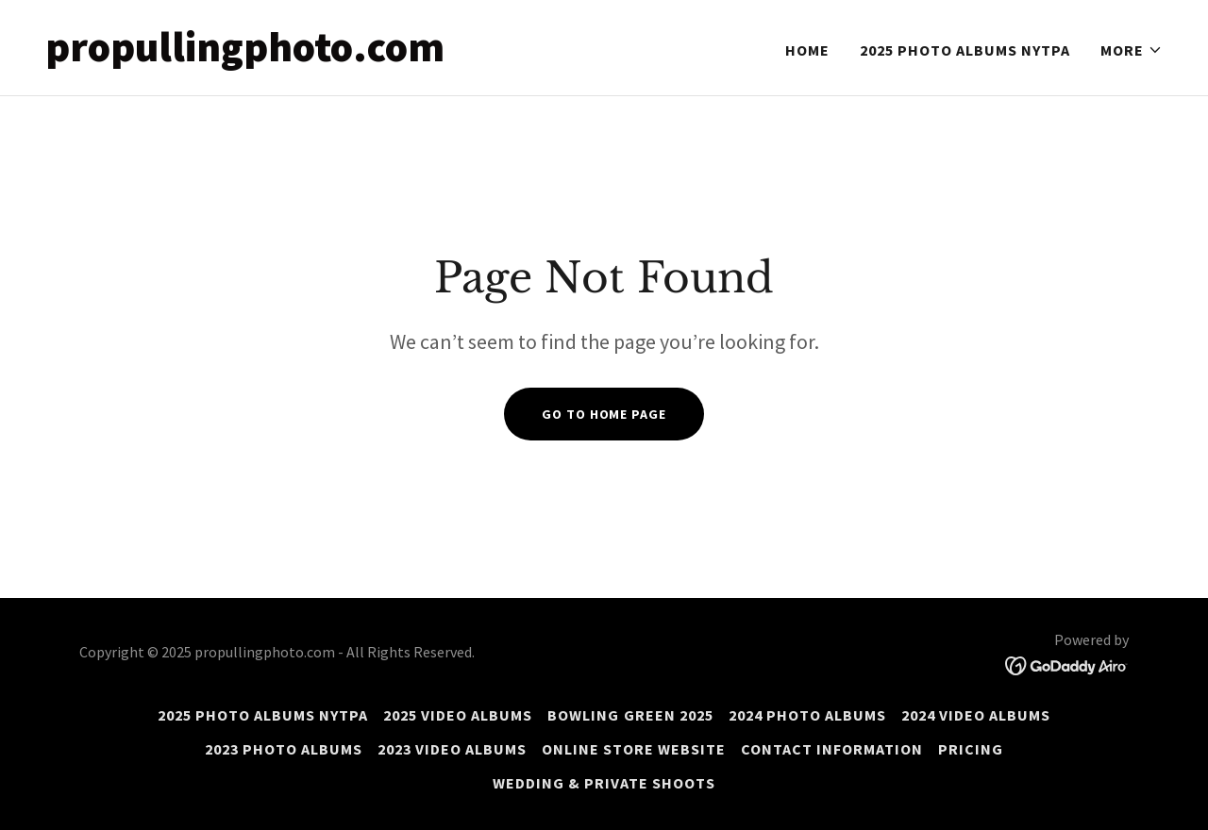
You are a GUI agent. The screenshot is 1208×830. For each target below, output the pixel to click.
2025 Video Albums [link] (457, 715)
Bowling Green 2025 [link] (630, 715)
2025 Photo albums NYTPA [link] (965, 50)
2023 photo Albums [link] (283, 748)
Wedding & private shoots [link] (604, 782)
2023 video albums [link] (452, 748)
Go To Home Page (603, 414)
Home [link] (807, 50)
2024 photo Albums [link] (807, 715)
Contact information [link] (832, 748)
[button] (1131, 50)
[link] (317, 55)
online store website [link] (634, 748)
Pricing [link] (970, 748)
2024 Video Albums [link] (975, 715)
